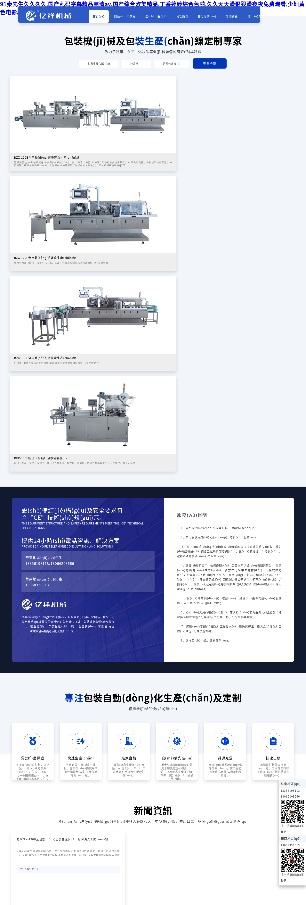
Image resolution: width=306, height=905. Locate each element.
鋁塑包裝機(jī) (179, 64)
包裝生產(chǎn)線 (91, 64)
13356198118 (37, 399)
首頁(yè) (106, 17)
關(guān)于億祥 (132, 17)
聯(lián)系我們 (265, 17)
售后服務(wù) (214, 17)
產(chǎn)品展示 (163, 17)
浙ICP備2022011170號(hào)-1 (273, 883)
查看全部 (221, 64)
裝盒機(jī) (137, 64)
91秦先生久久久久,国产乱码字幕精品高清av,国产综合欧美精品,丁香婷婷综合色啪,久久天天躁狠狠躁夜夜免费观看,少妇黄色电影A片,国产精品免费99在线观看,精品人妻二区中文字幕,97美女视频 (126, 899)
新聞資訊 (239, 17)
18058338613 (37, 421)
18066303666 (62, 399)
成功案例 (190, 17)
